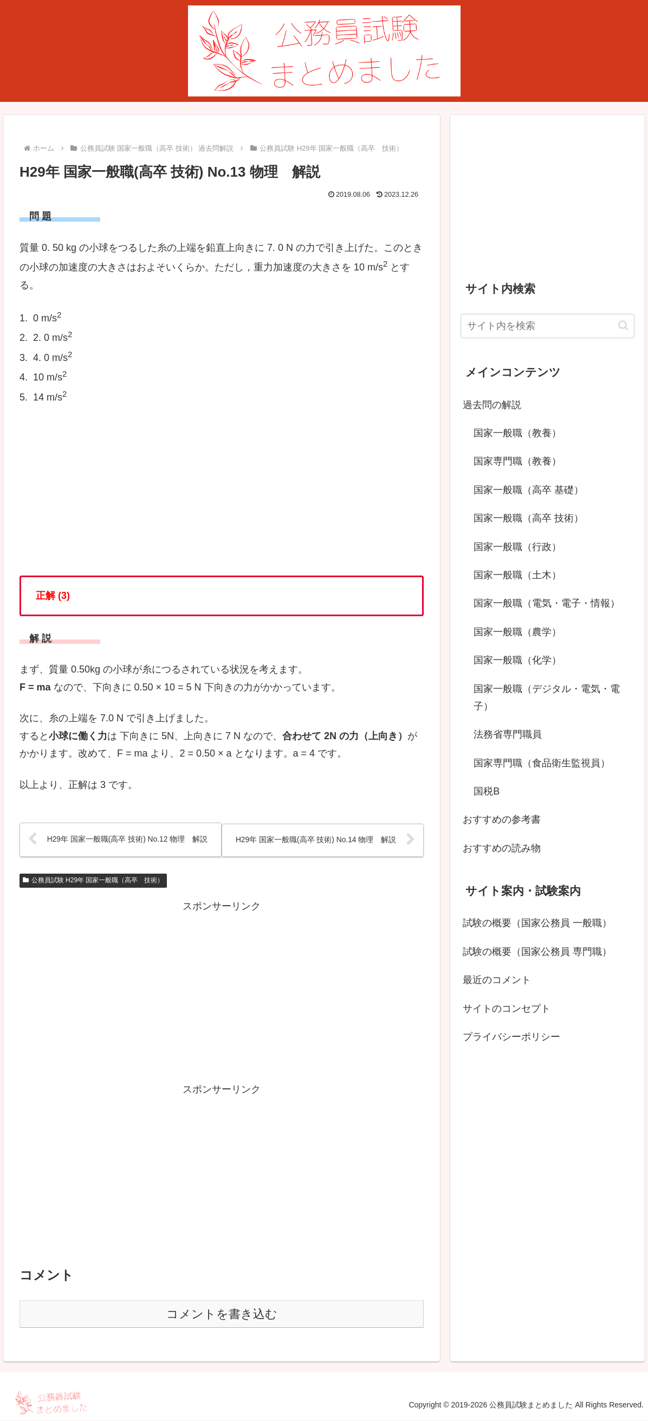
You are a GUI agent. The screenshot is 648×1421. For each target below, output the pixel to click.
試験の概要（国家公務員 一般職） (537, 923)
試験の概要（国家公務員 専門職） (537, 951)
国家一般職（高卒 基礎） (529, 490)
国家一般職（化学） (517, 660)
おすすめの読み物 (502, 848)
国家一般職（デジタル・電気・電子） (547, 697)
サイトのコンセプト (506, 1008)
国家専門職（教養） (517, 461)
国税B (487, 791)
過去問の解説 (492, 404)
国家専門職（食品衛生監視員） (542, 763)
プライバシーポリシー (511, 1036)
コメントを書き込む (221, 1314)
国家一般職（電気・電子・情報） (547, 603)
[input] (547, 326)
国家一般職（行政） (517, 546)
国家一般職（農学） (517, 631)
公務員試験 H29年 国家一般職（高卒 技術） (93, 880)
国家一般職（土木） (517, 575)
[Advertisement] (222, 992)
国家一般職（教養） (517, 433)
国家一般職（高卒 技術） (529, 518)
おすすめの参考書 (502, 819)
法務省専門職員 (508, 734)
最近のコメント (497, 979)
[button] (623, 325)
